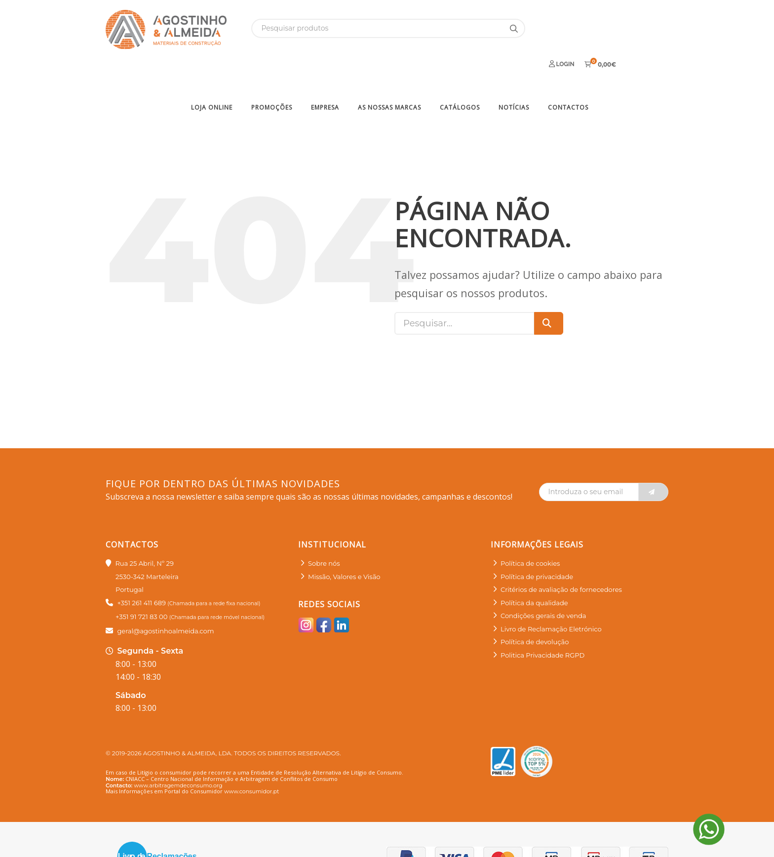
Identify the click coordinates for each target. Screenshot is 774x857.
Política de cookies (530, 530)
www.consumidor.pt (251, 757)
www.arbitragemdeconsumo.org (178, 751)
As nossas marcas (389, 73)
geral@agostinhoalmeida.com (165, 597)
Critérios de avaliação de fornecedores (561, 556)
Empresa (325, 73)
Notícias (514, 73)
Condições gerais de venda (543, 582)
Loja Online (211, 73)
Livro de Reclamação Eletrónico (551, 595)
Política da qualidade (534, 569)
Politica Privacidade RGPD (542, 621)
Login (562, 28)
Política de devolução (535, 608)
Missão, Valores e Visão (344, 542)
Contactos (568, 73)
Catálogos (460, 73)
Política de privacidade (537, 542)
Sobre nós (324, 530)
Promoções (271, 73)
